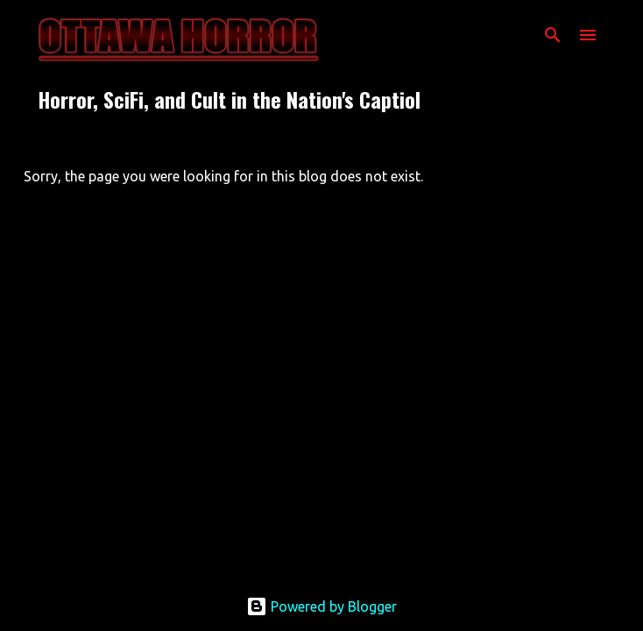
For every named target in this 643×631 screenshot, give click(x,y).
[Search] (552, 35)
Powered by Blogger (321, 606)
